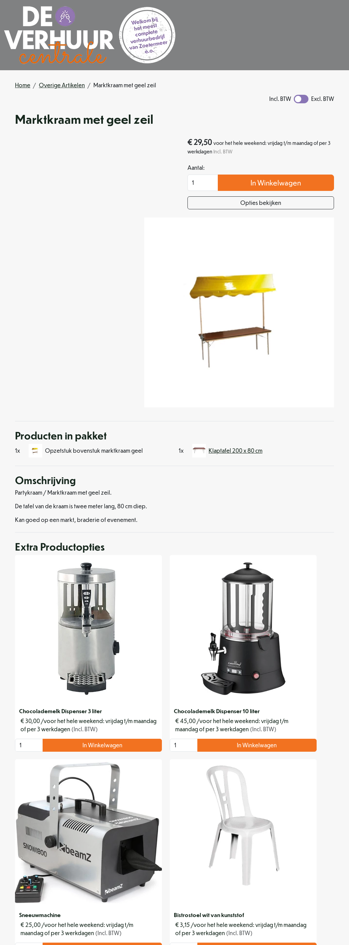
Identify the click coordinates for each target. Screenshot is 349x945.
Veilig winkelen (236, 847)
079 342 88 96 (162, 903)
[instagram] (220, 919)
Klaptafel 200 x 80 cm (235, 329)
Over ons (161, 838)
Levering (228, 838)
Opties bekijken (283, 204)
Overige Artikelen (62, 85)
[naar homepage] (90, 35)
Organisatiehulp (170, 855)
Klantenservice (304, 838)
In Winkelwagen (299, 184)
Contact (295, 847)
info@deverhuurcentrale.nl (225, 903)
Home (22, 85)
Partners (160, 847)
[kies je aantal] (24, 588)
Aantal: (241, 168)
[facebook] (204, 919)
